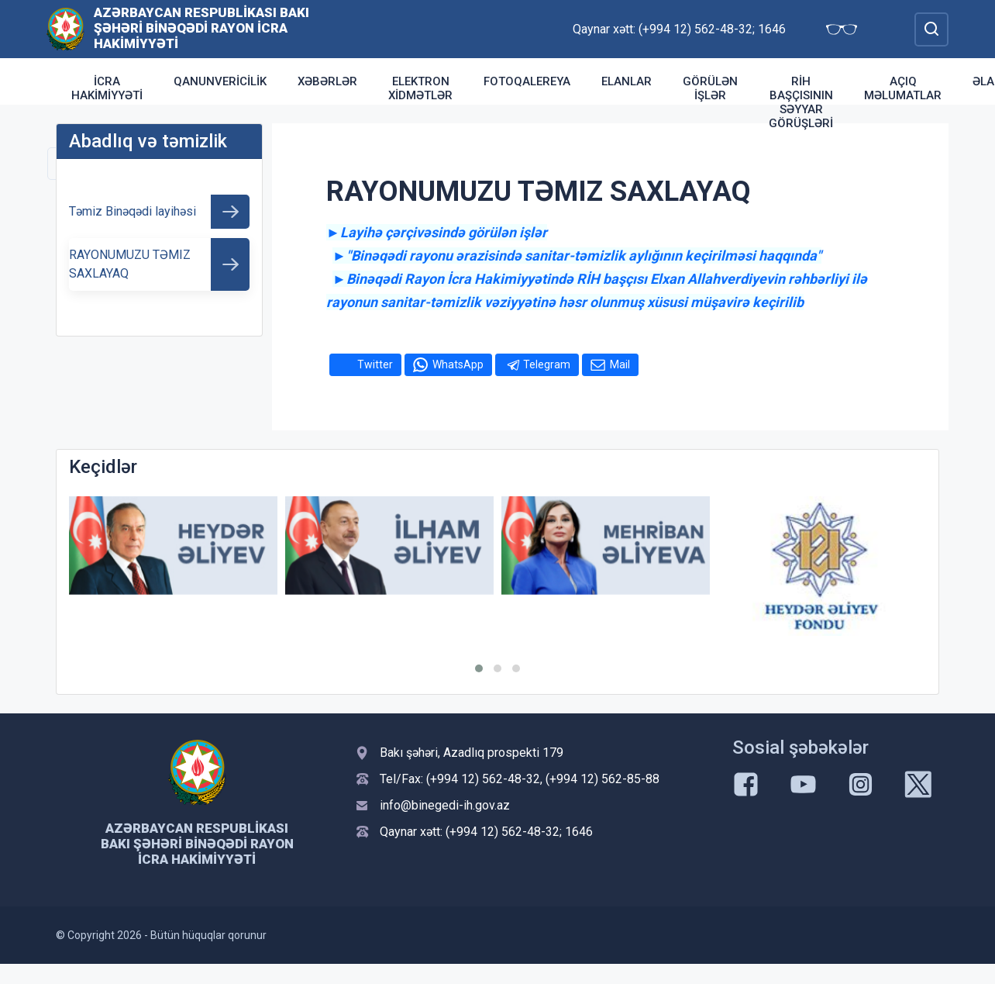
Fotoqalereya (527, 81)
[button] (479, 668)
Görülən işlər (710, 88)
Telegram (546, 364)
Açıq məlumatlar (903, 88)
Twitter (375, 364)
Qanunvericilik (220, 81)
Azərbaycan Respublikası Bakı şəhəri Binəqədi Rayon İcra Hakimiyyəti (201, 28)
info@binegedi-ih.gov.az (445, 805)
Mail (620, 364)
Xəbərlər (327, 81)
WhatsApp (458, 364)
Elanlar (626, 81)
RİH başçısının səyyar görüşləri (801, 102)
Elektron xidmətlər (420, 88)
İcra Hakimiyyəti (107, 88)
